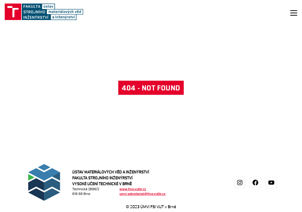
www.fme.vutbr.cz (132, 189)
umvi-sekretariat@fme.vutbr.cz (142, 193)
